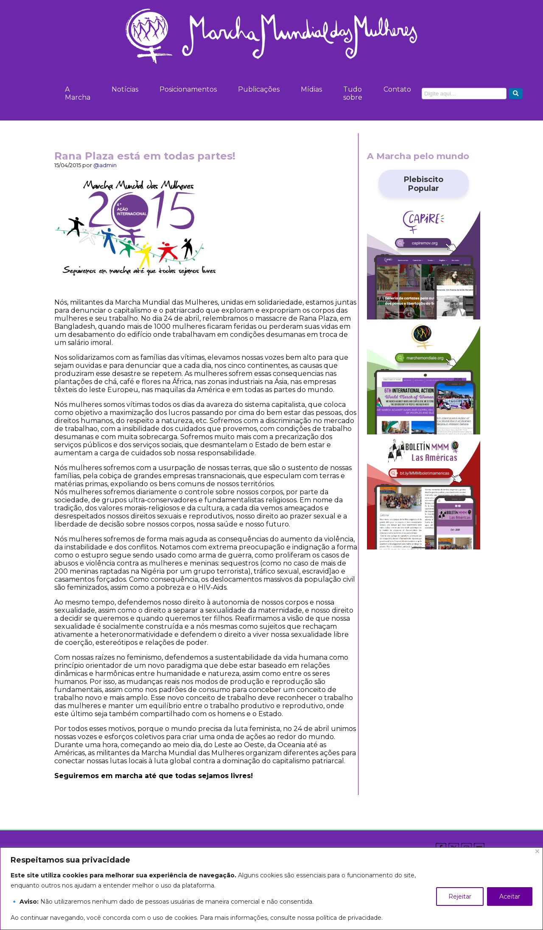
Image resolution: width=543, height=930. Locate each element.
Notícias (125, 89)
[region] (271, 888)
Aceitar (509, 896)
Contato (397, 89)
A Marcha (77, 93)
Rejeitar (459, 896)
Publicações (259, 89)
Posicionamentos (188, 89)
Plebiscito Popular (423, 184)
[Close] (537, 851)
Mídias (311, 89)
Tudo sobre (352, 93)
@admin (105, 165)
